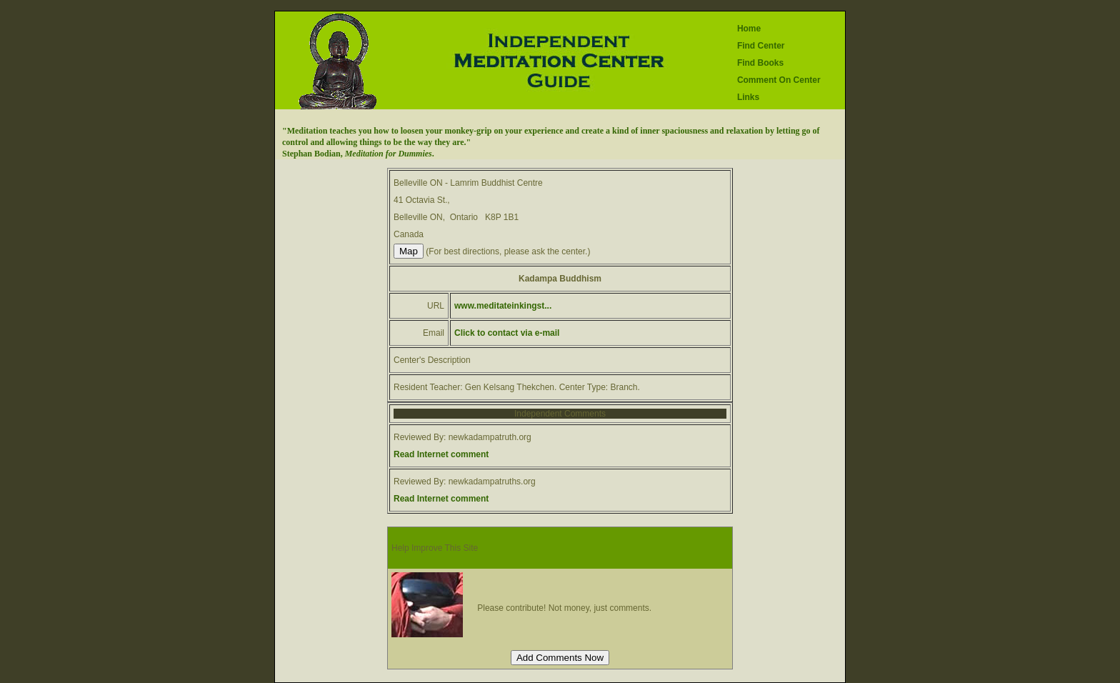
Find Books (760, 63)
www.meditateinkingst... (502, 306)
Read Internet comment (441, 454)
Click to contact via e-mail (506, 333)
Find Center (761, 46)
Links (748, 97)
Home (749, 29)
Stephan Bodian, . (358, 154)
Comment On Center (779, 80)
